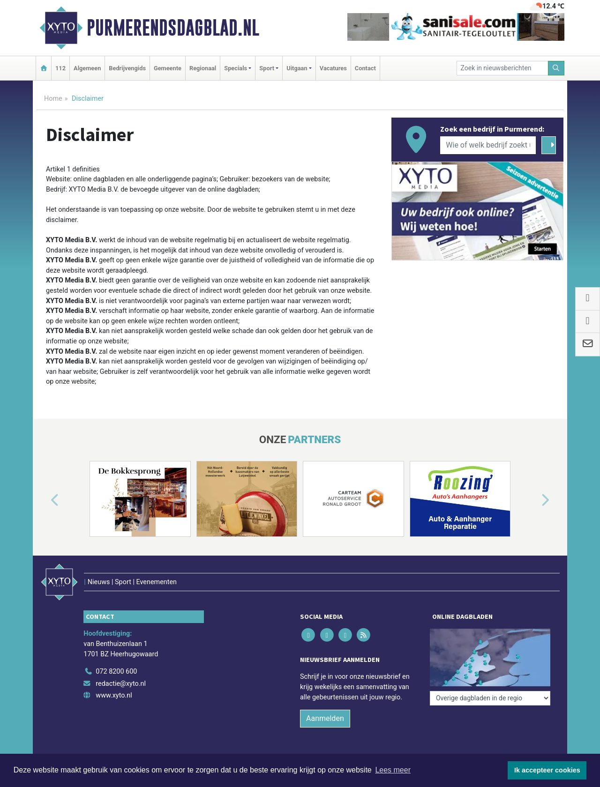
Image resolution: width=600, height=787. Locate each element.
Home (53, 99)
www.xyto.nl (114, 695)
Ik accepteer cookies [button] (547, 770)
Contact (365, 68)
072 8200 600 (116, 672)
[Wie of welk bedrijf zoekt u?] (488, 145)
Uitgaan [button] (296, 68)
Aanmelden (325, 718)
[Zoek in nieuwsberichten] (502, 68)
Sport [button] (266, 68)
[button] (44, 501)
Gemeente (167, 68)
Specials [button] (235, 68)
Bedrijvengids (127, 68)
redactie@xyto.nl (121, 684)
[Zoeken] (556, 68)
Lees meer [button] (393, 770)
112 (60, 68)
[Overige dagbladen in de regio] (490, 698)
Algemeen (87, 68)
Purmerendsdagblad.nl (173, 27)
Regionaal (202, 68)
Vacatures (333, 68)
